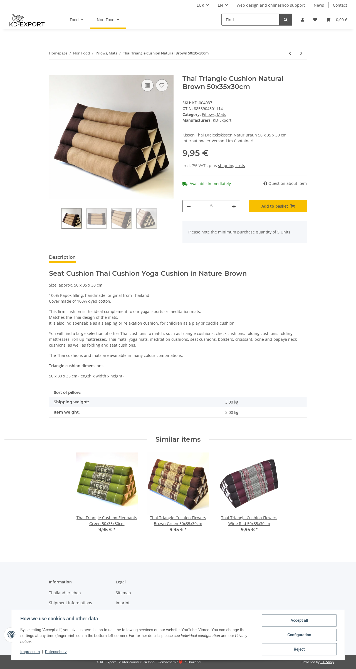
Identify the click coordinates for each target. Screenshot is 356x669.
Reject (299, 649)
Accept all (299, 620)
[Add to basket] (53, 72)
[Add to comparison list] (147, 85)
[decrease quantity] (189, 206)
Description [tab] (62, 257)
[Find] (250, 20)
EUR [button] (200, 5)
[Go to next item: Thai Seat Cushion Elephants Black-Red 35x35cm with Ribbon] (301, 53)
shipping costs (231, 165)
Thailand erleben (65, 592)
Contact (340, 5)
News (319, 5)
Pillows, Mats (214, 114)
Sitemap (123, 592)
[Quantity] (211, 206)
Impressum (30, 652)
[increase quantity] (234, 206)
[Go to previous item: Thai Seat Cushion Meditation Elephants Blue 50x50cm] (290, 53)
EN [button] (220, 5)
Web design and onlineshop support (271, 5)
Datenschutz (56, 652)
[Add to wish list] (162, 85)
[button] (302, 19)
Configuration (299, 635)
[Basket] (337, 19)
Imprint (123, 602)
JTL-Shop (327, 662)
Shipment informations (70, 602)
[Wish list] (315, 19)
